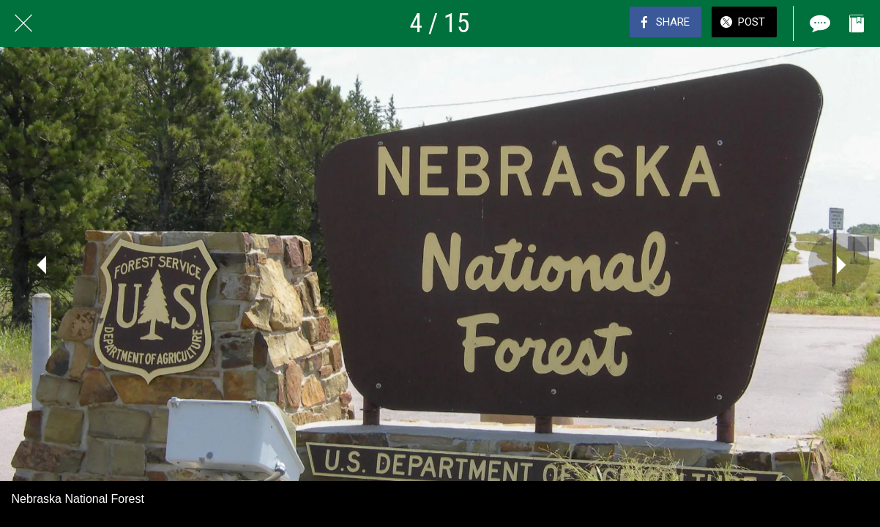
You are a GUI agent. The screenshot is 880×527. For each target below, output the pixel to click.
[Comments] (818, 23)
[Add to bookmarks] (856, 23)
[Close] (23, 23)
